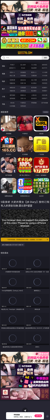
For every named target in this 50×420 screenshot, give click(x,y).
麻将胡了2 (12, 68)
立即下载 (38, 416)
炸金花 (23, 68)
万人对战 (34, 65)
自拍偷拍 (23, 72)
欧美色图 (34, 87)
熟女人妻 (12, 75)
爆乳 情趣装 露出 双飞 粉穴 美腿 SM (12, 245)
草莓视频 (34, 103)
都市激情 (12, 95)
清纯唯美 (23, 91)
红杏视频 (12, 106)
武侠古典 (44, 95)
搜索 (45, 58)
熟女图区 (34, 91)
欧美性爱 (44, 80)
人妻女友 (34, 95)
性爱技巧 (44, 98)
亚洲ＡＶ (12, 72)
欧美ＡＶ (34, 72)
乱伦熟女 (34, 83)
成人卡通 (34, 80)
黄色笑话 (34, 98)
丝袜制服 (23, 75)
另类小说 (23, 98)
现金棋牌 (34, 68)
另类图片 (44, 91)
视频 (3, 74)
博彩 (3, 66)
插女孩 (12, 103)
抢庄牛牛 (44, 68)
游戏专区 (44, 65)
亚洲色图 (23, 87)
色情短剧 (23, 106)
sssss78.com (25, 53)
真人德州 (23, 65)
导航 (3, 104)
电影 (3, 81)
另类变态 (44, 83)
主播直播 (34, 75)
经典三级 (23, 83)
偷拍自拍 (23, 80)
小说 (3, 96)
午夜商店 (23, 103)
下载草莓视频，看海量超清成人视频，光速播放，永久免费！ (27, 239)
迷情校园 (12, 98)
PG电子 (12, 65)
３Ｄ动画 (44, 72)
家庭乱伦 (23, 95)
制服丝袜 (12, 83)
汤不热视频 (44, 103)
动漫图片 (44, 87)
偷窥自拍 (12, 87)
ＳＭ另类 (44, 75)
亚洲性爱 (12, 80)
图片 (3, 89)
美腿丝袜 (12, 91)
